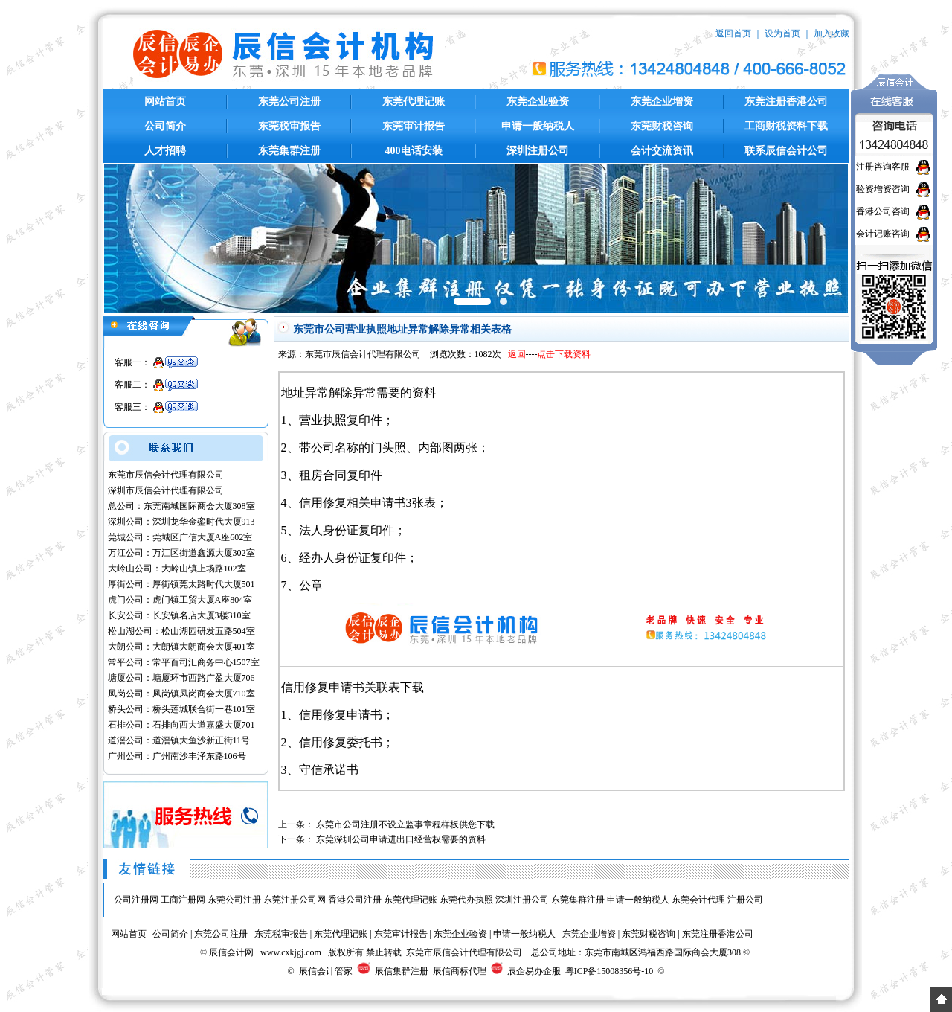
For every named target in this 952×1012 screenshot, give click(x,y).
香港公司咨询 (883, 211)
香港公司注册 (355, 899)
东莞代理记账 (413, 101)
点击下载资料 (564, 354)
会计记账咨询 (883, 233)
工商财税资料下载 (786, 126)
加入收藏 (831, 33)
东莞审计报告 (413, 126)
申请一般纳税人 (537, 126)
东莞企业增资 (662, 101)
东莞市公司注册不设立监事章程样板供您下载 (405, 824)
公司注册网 (136, 899)
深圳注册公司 (537, 150)
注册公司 (745, 899)
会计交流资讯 (662, 150)
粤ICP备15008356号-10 (609, 971)
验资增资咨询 (883, 189)
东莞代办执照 (466, 899)
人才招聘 (165, 150)
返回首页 (733, 33)
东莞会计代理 (698, 899)
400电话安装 (414, 150)
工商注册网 (183, 899)
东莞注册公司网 (294, 899)
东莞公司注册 (289, 101)
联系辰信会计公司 (786, 150)
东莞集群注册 (289, 150)
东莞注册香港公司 (786, 101)
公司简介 (165, 126)
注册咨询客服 (883, 166)
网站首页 (165, 101)
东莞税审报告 (289, 126)
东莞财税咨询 (662, 126)
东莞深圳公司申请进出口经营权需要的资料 (401, 839)
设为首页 (782, 33)
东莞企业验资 (537, 101)
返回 (517, 354)
